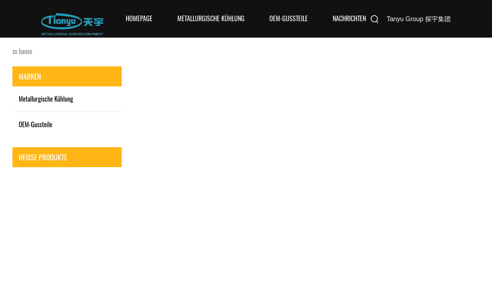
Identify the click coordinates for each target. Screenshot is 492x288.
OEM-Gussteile (288, 18)
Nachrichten (349, 18)
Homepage (139, 18)
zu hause (22, 51)
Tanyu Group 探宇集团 (419, 19)
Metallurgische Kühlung (211, 18)
